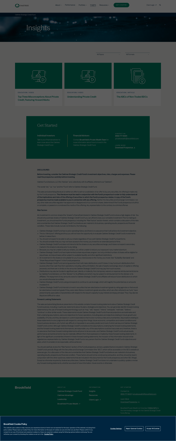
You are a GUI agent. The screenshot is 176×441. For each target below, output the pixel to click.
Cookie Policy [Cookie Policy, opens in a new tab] (48, 434)
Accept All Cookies (153, 428)
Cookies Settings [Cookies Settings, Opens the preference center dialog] (116, 428)
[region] (88, 428)
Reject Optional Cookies (134, 428)
